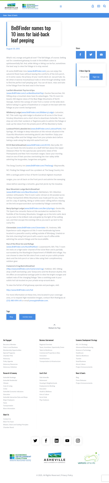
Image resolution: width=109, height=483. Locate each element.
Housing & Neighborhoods (48, 383)
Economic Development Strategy (86, 340)
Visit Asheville (44, 377)
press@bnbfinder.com (38, 300)
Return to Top (54, 326)
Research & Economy (10, 373)
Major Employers (8, 400)
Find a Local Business (10, 347)
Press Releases (81, 380)
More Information (9, 408)
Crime (5, 389)
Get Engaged (7, 340)
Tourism (78, 359)
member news (27, 317)
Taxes (5, 403)
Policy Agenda (8, 361)
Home (5, 15)
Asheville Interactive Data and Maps (15, 397)
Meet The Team (8, 422)
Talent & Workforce (45, 350)
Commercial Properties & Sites (49, 353)
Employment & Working (47, 386)
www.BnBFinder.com (37, 71)
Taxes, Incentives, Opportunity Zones (51, 347)
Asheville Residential (10, 380)
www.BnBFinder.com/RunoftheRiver (22, 246)
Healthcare (79, 353)
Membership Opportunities (12, 350)
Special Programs (9, 353)
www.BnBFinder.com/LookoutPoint (46, 128)
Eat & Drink (43, 397)
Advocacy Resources (10, 364)
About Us (6, 414)
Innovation (43, 356)
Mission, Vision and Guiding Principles (15, 425)
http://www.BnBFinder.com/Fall (19, 290)
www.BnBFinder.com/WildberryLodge (38, 112)
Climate (5, 383)
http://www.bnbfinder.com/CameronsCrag (25, 268)
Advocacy (6, 359)
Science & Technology (83, 350)
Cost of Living (7, 386)
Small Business (44, 359)
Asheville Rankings (9, 377)
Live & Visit (43, 373)
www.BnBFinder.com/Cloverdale (31, 227)
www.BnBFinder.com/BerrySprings (39, 208)
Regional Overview (45, 344)
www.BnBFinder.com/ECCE (38, 145)
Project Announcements (84, 367)
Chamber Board (8, 427)
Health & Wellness (45, 392)
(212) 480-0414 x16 (14, 300)
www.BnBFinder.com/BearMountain (22, 192)
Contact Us (7, 419)
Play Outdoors (44, 400)
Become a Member (9, 344)
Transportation (8, 406)
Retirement (43, 380)
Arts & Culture (80, 364)
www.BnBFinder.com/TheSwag (39, 165)
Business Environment (46, 340)
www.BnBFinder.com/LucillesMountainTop (25, 93)
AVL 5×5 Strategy (81, 344)
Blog (11, 317)
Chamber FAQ (8, 356)
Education (6, 394)
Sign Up (96, 76)
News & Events (12, 15)
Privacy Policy (67, 475)
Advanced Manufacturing (84, 347)
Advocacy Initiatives (10, 367)
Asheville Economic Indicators (13, 392)
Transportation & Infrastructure (50, 361)
